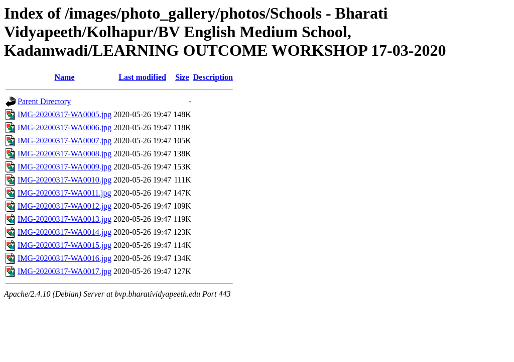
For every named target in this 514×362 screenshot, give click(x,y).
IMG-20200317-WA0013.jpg (64, 219)
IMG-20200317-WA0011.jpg (64, 193)
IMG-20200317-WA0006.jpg (64, 127)
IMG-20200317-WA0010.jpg (64, 179)
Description (213, 77)
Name (65, 77)
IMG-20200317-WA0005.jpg (64, 114)
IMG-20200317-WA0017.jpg (64, 271)
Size (182, 77)
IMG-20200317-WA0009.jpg (64, 166)
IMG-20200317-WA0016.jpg (64, 258)
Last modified (142, 77)
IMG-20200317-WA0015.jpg (64, 245)
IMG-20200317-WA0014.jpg (64, 232)
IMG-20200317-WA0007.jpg (64, 140)
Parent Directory (44, 101)
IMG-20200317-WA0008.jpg (64, 153)
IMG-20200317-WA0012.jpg (64, 206)
